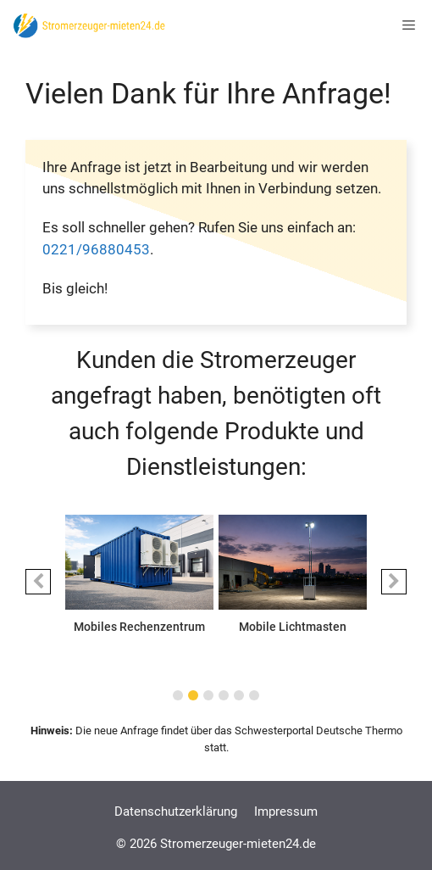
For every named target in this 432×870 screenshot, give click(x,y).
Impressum (286, 811)
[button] (38, 581)
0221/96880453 (96, 249)
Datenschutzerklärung (175, 811)
